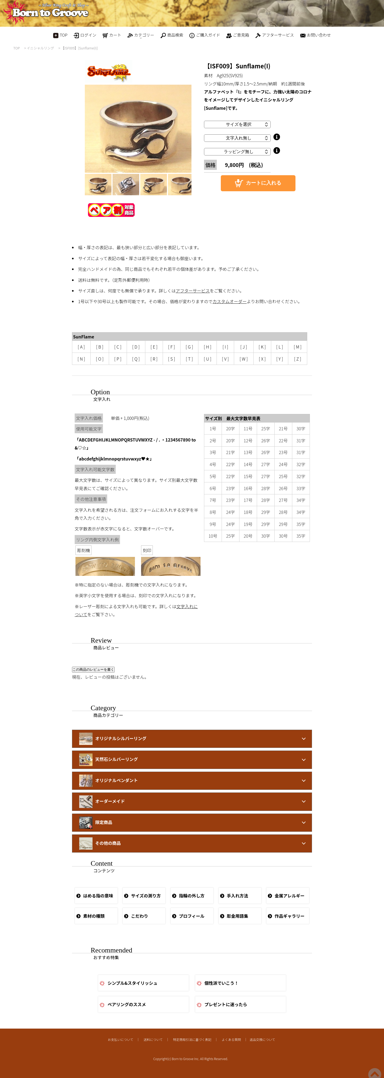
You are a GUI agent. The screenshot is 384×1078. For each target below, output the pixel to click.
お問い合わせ (315, 35)
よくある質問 (231, 1039)
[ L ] (279, 346)
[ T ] (189, 359)
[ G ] (189, 346)
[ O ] (99, 359)
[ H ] (207, 346)
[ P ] (117, 359)
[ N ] (81, 359)
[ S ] (171, 359)
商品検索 (172, 35)
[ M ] (298, 346)
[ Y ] (279, 359)
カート (112, 35)
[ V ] (225, 359)
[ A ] (81, 346)
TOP (60, 35)
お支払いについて (120, 1039)
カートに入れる (258, 183)
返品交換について (262, 1039)
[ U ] (207, 359)
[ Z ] (297, 359)
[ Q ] (136, 359)
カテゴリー (140, 36)
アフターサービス (274, 35)
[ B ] (99, 346)
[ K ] (262, 346)
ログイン (85, 35)
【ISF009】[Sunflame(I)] (79, 47)
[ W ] (243, 359)
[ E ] (153, 346)
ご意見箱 (237, 35)
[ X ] (262, 359)
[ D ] (136, 346)
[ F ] (171, 346)
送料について (153, 1039)
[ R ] (154, 359)
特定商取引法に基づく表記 (192, 1039)
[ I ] (225, 346)
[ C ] (117, 346)
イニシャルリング (40, 47)
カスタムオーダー (230, 301)
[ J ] (243, 346)
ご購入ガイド (204, 35)
